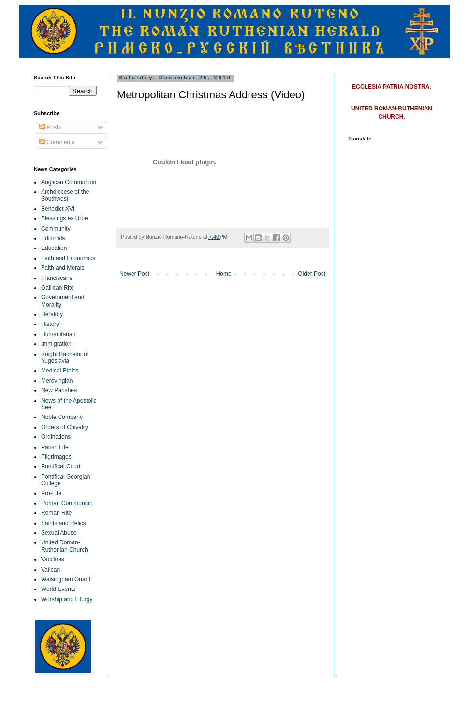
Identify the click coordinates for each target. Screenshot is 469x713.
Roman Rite (56, 513)
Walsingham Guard (65, 579)
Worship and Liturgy (67, 599)
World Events (58, 589)
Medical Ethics (59, 370)
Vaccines (52, 559)
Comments (56, 142)
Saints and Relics (63, 523)
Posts (50, 127)
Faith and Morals (62, 267)
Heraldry (52, 314)
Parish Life (55, 447)
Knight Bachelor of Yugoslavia (64, 357)
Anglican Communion (68, 182)
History (50, 324)
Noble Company (62, 417)
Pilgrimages (56, 456)
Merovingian (57, 380)
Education (54, 248)
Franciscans (57, 278)
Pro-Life (51, 493)
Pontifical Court (60, 466)
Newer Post (134, 273)
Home (224, 273)
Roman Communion (67, 503)
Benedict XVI (57, 208)
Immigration (56, 344)
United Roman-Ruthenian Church (64, 546)
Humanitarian (58, 334)
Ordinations (56, 437)
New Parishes (59, 390)
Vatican (50, 569)
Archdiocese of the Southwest (65, 195)
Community (56, 228)
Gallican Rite (57, 287)
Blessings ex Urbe (64, 218)
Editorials (53, 238)
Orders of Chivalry (64, 427)
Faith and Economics (68, 258)
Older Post (311, 273)
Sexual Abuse (58, 532)
